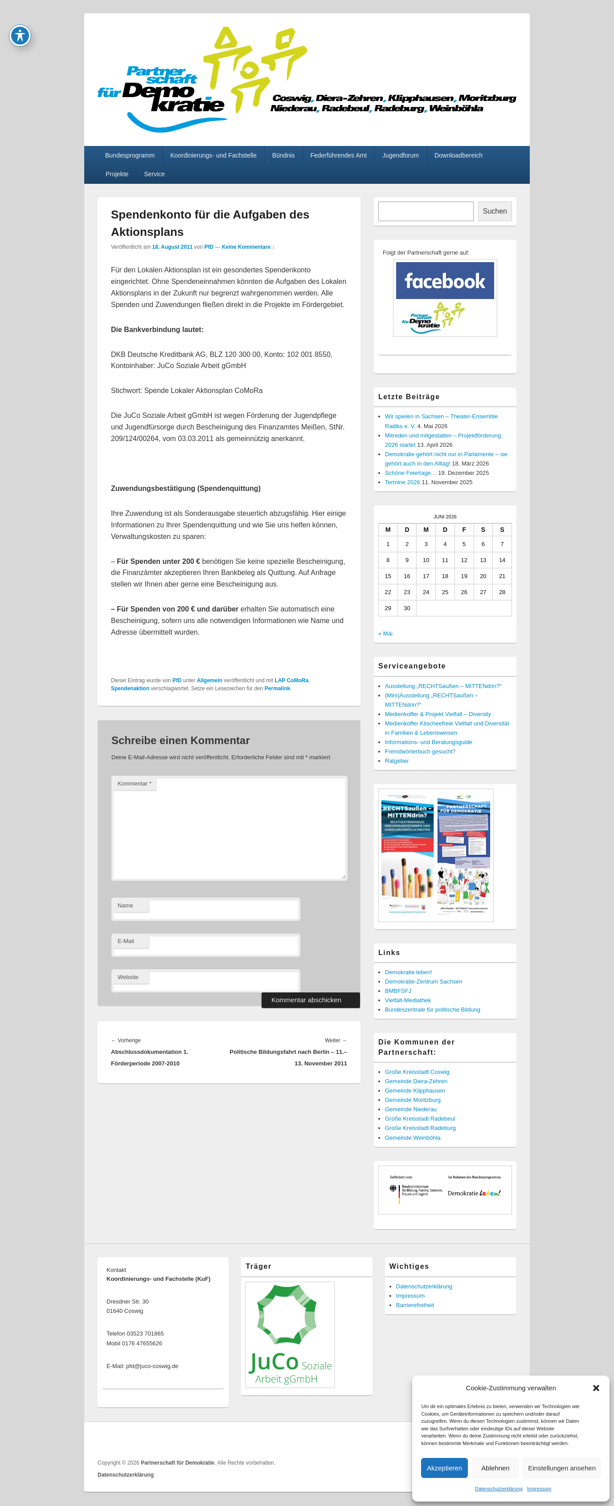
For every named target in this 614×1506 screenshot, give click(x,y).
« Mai (385, 633)
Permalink (277, 688)
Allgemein (209, 680)
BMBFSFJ (398, 991)
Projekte (117, 174)
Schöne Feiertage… (411, 473)
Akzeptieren (444, 1468)
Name (125, 905)
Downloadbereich (458, 155)
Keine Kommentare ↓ (248, 247)
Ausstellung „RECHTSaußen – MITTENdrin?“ (443, 686)
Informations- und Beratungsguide (428, 742)
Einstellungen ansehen (562, 1468)
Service (154, 174)
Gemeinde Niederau (411, 1109)
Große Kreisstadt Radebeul (420, 1118)
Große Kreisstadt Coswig (417, 1072)
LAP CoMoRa (291, 680)
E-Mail (126, 941)
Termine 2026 (402, 482)
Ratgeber (397, 760)
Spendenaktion (130, 688)
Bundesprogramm (130, 155)
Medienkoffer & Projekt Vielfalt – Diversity (438, 714)
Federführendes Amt (338, 155)
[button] (596, 1388)
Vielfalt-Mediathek (408, 1000)
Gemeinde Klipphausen (415, 1090)
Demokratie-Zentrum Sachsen (423, 981)
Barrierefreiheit (415, 1305)
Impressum (539, 1488)
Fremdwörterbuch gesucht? (420, 751)
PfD (208, 247)
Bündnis (283, 155)
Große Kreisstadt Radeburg (420, 1128)
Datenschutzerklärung (499, 1488)
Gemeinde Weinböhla (413, 1137)
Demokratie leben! (408, 972)
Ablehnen (495, 1468)
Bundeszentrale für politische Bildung (432, 1009)
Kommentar (134, 783)
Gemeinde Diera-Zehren (416, 1081)
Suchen (495, 211)
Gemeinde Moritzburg (413, 1100)
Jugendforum (400, 155)
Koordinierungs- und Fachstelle (213, 155)
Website (128, 977)
